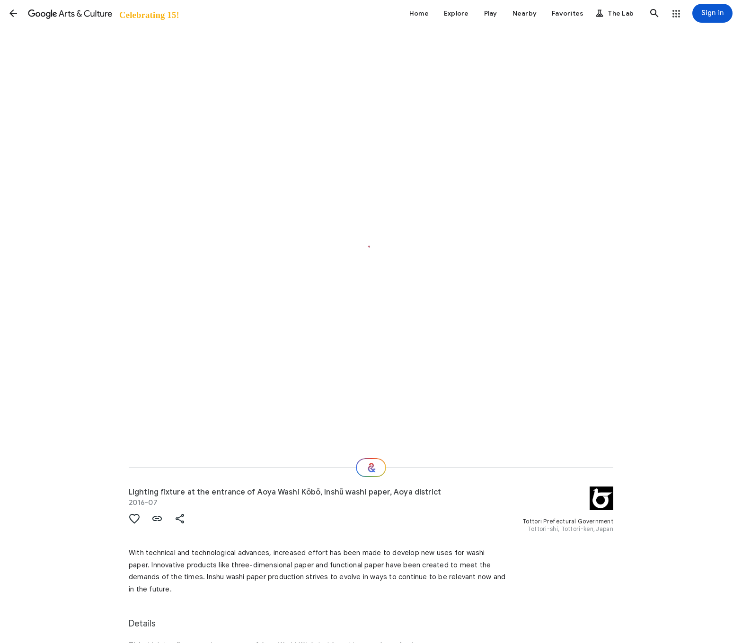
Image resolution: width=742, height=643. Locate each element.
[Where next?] (371, 467)
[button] (13, 13)
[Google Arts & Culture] (102, 13)
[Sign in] (712, 13)
